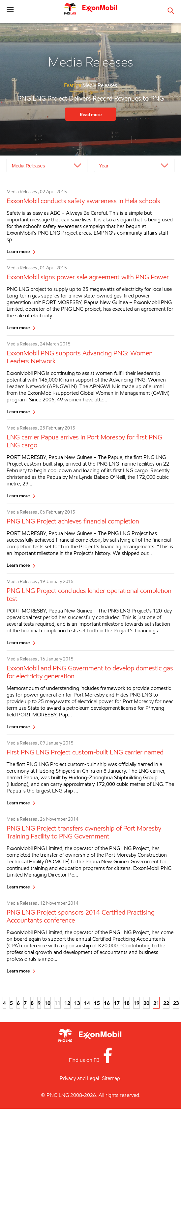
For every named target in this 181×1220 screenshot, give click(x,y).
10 (47, 1003)
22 (166, 1003)
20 (146, 1003)
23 (176, 1003)
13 (77, 1003)
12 (67, 1003)
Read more (91, 114)
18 (127, 1003)
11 (57, 1003)
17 (117, 1003)
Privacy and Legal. (80, 1078)
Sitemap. (111, 1078)
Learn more (18, 251)
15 (97, 1003)
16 (107, 1003)
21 (156, 1003)
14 (87, 1003)
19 (136, 1003)
